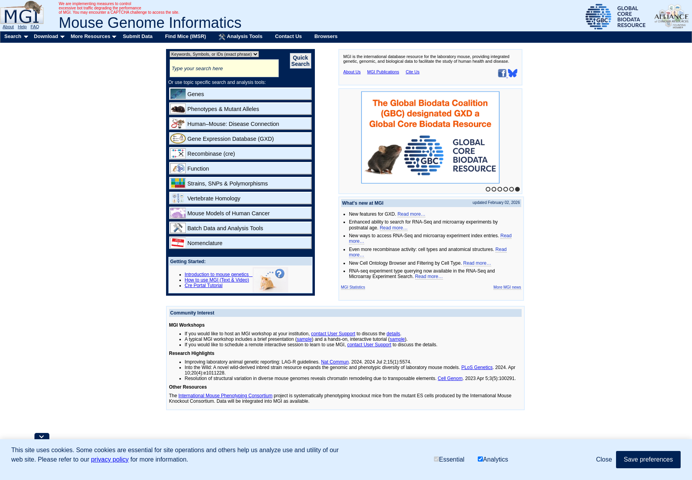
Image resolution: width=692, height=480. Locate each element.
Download (46, 36)
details (393, 333)
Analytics (493, 459)
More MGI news (507, 287)
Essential (449, 459)
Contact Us (288, 36)
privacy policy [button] (109, 459)
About (8, 26)
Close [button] (604, 459)
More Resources (90, 36)
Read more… (411, 214)
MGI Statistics (353, 287)
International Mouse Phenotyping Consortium (226, 395)
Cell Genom (450, 378)
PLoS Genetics (477, 367)
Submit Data (138, 36)
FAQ (35, 26)
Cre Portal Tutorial (204, 285)
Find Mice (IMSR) (185, 36)
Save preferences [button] (648, 459)
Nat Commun (335, 362)
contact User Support (333, 333)
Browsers (326, 36)
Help (22, 26)
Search (12, 36)
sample (304, 339)
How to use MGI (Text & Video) (217, 280)
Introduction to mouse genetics (219, 274)
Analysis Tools (240, 36)
